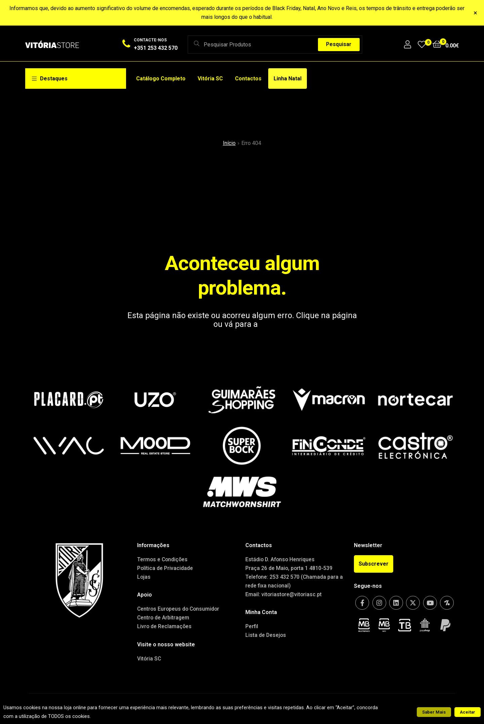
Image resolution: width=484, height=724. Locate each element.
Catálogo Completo (161, 78)
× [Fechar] (475, 12)
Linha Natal (287, 78)
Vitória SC (210, 78)
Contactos (248, 78)
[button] (373, 564)
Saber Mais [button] (434, 712)
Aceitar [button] (467, 712)
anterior (197, 324)
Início (229, 143)
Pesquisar (338, 44)
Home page (280, 324)
